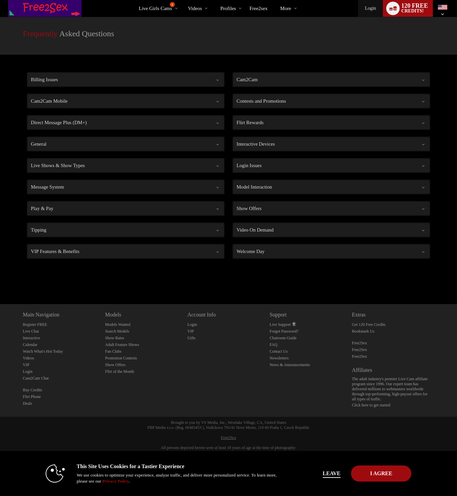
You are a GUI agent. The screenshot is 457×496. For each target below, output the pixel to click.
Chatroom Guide (283, 338)
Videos (195, 8)
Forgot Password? (284, 331)
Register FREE (35, 324)
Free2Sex (359, 343)
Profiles (228, 8)
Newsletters (279, 358)
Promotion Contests (121, 358)
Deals (27, 403)
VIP (26, 364)
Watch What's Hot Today (43, 351)
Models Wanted (117, 324)
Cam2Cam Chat (36, 378)
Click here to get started (371, 405)
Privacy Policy (106, 481)
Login (370, 8)
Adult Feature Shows (122, 344)
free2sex (258, 8)
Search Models (117, 331)
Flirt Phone (32, 396)
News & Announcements (290, 364)
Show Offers (115, 364)
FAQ (273, 344)
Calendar (30, 344)
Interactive (31, 338)
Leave (322, 473)
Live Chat (31, 331)
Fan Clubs (113, 351)
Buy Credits (32, 390)
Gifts (191, 338)
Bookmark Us (363, 331)
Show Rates (114, 338)
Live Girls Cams (156, 6)
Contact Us (279, 351)
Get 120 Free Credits (369, 324)
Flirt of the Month (119, 371)
